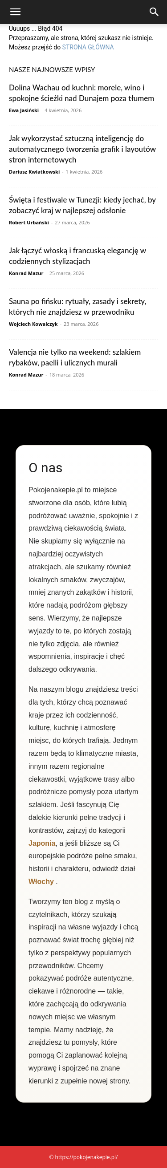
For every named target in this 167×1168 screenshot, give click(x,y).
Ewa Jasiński (24, 110)
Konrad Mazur (26, 273)
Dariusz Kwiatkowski (34, 171)
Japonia (42, 843)
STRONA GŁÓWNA (88, 47)
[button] (15, 12)
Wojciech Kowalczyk (33, 323)
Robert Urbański (29, 222)
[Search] (154, 12)
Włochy (41, 881)
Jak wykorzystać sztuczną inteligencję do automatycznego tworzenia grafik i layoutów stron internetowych (82, 149)
